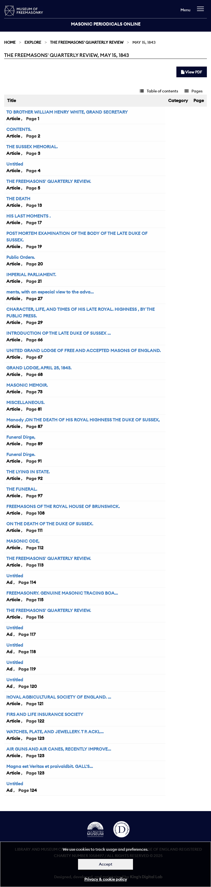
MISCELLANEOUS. (25, 402)
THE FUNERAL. (21, 489)
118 (33, 651)
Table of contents (159, 91)
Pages (193, 91)
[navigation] (202, 11)
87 (40, 426)
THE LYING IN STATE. (28, 471)
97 (40, 495)
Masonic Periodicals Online (105, 24)
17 (39, 222)
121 (40, 703)
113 (40, 565)
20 (40, 264)
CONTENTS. (18, 129)
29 (40, 322)
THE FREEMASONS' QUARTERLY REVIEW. (48, 181)
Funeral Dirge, (20, 437)
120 (33, 686)
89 (40, 443)
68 (40, 374)
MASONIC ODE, (22, 541)
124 (33, 790)
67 (40, 357)
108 (41, 513)
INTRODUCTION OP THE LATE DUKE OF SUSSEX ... (58, 333)
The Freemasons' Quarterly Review (86, 42)
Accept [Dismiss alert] (105, 864)
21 (40, 281)
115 (40, 599)
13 (40, 205)
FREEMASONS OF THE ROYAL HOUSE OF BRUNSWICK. (63, 506)
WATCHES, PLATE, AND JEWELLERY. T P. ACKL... (55, 731)
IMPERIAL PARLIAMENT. (31, 274)
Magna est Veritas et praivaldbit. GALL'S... (49, 766)
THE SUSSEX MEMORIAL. (32, 146)
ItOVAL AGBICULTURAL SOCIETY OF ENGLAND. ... (58, 697)
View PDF (191, 72)
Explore (32, 42)
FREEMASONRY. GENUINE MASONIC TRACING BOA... (62, 593)
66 (40, 339)
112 (40, 547)
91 (40, 461)
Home (10, 42)
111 (40, 530)
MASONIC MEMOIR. (27, 385)
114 (33, 582)
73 (40, 391)
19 (40, 246)
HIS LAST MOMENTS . (28, 216)
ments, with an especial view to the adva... (50, 292)
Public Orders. (20, 257)
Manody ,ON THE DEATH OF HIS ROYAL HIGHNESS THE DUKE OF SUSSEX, (83, 419)
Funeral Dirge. (20, 454)
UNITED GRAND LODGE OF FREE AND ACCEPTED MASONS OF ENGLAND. (83, 350)
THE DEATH (18, 198)
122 (41, 721)
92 (40, 478)
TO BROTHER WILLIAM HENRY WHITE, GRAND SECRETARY (67, 112)
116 (40, 617)
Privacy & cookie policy (105, 879)
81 (40, 409)
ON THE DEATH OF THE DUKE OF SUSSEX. (49, 523)
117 (32, 634)
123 (41, 738)
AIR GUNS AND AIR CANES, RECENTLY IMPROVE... (58, 749)
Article (13, 118)
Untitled (14, 164)
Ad (9, 582)
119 (33, 669)
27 (40, 298)
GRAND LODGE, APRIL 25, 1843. (38, 367)
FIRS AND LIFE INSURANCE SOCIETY (44, 714)
